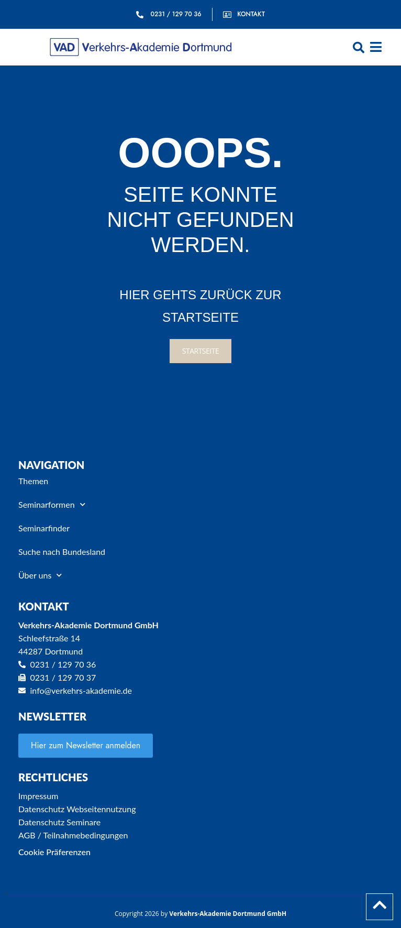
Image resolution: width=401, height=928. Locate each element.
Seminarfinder (44, 528)
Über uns (40, 575)
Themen (33, 481)
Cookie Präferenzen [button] (54, 852)
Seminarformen (51, 504)
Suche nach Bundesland (61, 551)
